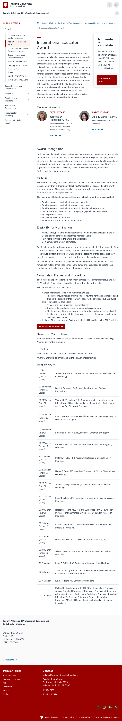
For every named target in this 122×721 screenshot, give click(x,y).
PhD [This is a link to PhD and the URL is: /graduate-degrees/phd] (4, 683)
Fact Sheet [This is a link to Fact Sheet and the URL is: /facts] (7, 687)
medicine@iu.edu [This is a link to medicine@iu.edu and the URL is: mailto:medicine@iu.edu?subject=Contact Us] (50, 694)
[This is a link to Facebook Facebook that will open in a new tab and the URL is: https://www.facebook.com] (98, 709)
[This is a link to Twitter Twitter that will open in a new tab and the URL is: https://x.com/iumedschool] (116, 709)
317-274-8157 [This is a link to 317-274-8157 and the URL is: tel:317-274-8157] (48, 690)
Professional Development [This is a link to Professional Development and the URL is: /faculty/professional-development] (94, 23)
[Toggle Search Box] (116, 5)
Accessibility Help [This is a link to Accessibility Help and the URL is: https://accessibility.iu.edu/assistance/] (52, 717)
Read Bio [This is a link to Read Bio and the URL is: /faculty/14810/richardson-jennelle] (54, 135)
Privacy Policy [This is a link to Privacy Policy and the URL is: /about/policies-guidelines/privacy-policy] (68, 717)
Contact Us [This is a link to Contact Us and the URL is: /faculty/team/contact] (8, 659)
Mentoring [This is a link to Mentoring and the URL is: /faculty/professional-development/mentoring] (9, 93)
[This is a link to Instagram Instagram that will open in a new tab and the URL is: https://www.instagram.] (104, 709)
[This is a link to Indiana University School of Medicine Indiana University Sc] (17, 5)
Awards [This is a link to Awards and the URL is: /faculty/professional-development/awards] (112, 23)
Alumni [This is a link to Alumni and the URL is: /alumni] (6, 690)
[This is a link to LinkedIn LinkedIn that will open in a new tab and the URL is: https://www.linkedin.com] (110, 709)
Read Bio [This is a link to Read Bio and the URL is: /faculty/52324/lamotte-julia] (96, 129)
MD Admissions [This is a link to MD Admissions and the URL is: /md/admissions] (9, 676)
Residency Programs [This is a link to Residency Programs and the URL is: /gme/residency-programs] (11, 679)
